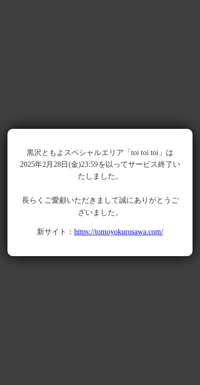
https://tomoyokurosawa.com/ (118, 232)
